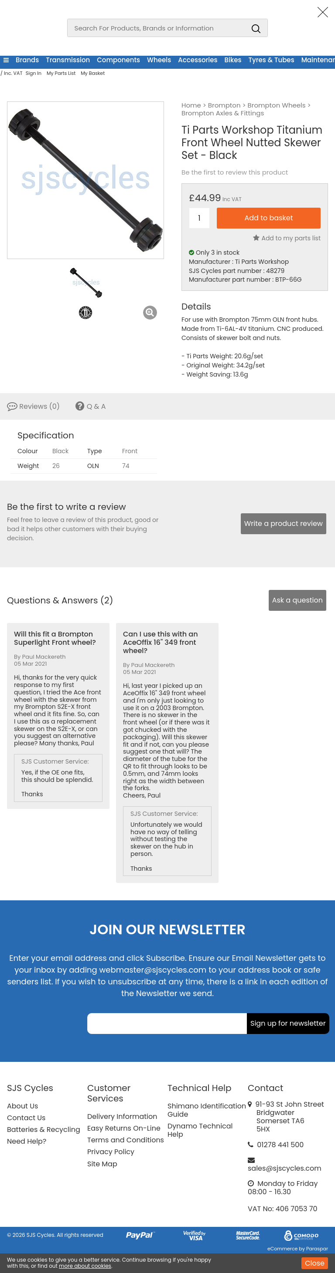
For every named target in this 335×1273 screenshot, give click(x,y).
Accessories (197, 59)
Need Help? (26, 1141)
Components (118, 59)
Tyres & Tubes (271, 59)
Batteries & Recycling (43, 1130)
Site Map (102, 1164)
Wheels (159, 59)
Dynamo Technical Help (200, 1130)
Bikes (233, 59)
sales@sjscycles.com (284, 1168)
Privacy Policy (110, 1152)
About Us (22, 1106)
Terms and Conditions (125, 1140)
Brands (27, 59)
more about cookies (85, 1266)
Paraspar (317, 1248)
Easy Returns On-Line (124, 1128)
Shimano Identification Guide (207, 1110)
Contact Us (26, 1118)
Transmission (68, 59)
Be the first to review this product (234, 172)
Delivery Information (122, 1116)
